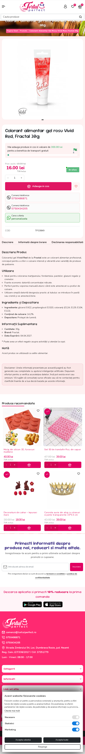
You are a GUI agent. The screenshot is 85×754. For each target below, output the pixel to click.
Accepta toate (61, 739)
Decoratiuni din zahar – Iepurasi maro (20, 513)
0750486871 (11, 637)
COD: (8, 230)
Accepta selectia (23, 739)
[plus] (14, 465)
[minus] (6, 465)
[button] (7, 6)
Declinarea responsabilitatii (68, 242)
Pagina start (12, 31)
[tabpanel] (42, 79)
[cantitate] (10, 465)
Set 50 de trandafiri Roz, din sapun (62, 449)
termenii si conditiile (55, 574)
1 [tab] (43, 119)
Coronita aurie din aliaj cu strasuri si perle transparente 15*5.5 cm (62, 513)
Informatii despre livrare (32, 242)
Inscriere (77, 566)
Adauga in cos (38, 186)
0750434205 (11, 642)
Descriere (7, 242)
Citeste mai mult (12, 710)
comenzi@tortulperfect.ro (19, 632)
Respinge (42, 746)
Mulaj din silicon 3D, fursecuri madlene (19, 450)
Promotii (23, 31)
